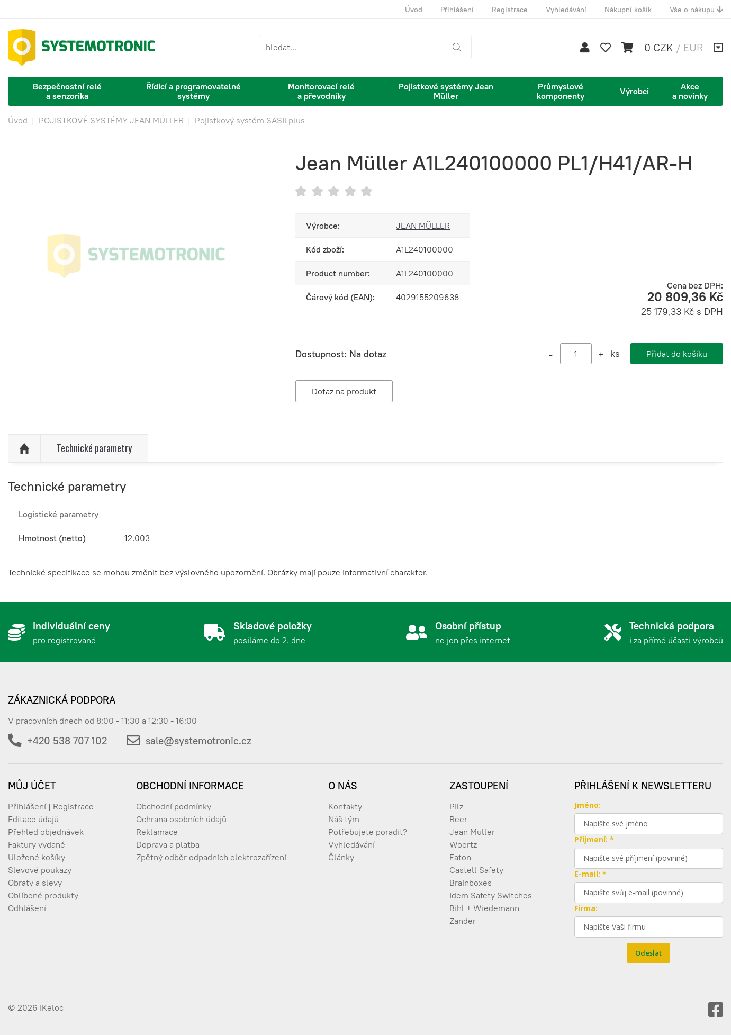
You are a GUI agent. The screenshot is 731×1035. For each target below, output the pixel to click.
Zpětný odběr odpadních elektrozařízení (211, 857)
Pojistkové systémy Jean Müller (446, 91)
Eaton (460, 857)
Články (341, 857)
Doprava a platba (168, 844)
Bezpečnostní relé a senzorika (67, 91)
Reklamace (157, 831)
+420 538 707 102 (67, 740)
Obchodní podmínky (173, 806)
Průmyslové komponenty (560, 91)
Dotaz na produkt (344, 391)
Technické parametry (94, 448)
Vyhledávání (566, 9)
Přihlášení (457, 9)
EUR (693, 47)
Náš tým (343, 819)
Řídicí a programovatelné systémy (193, 91)
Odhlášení (27, 908)
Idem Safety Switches (490, 895)
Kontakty (345, 806)
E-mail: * (590, 874)
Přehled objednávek (46, 831)
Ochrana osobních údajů (181, 819)
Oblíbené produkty (43, 895)
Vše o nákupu (696, 9)
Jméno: (587, 805)
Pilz (456, 806)
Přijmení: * (594, 839)
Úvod (413, 9)
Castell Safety (476, 870)
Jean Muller (472, 831)
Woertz (463, 844)
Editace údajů (33, 819)
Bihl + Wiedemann (484, 908)
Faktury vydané (36, 844)
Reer (458, 819)
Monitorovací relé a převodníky (321, 91)
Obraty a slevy (35, 882)
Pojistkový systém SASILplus (250, 120)
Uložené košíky (36, 857)
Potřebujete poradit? (367, 831)
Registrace (510, 9)
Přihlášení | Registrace (51, 806)
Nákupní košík (628, 9)
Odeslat (648, 953)
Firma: (586, 908)
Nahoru (24, 448)
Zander (462, 920)
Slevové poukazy (39, 870)
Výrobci (634, 91)
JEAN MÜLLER (423, 225)
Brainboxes (470, 882)
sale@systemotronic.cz (198, 740)
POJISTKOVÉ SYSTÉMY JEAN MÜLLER (111, 120)
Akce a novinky (690, 91)
